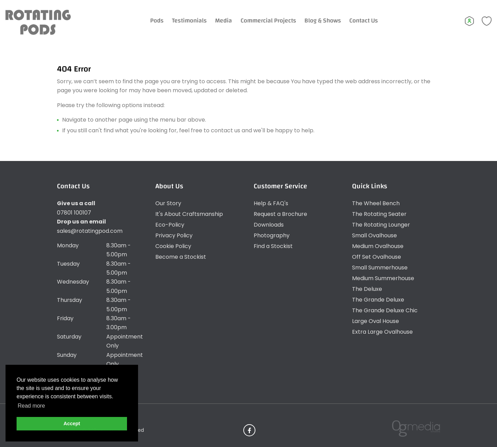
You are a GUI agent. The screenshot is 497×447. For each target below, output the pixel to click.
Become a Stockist (180, 257)
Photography (272, 235)
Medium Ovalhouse (377, 246)
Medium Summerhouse (383, 278)
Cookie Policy (173, 246)
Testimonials (189, 20)
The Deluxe (367, 289)
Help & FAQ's (271, 203)
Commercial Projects (268, 20)
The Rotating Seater (379, 214)
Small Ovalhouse (374, 235)
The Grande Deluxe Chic (385, 310)
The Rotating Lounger (381, 225)
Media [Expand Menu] (223, 20)
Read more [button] (31, 406)
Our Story (168, 203)
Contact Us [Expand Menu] (363, 20)
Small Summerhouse (380, 268)
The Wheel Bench (376, 203)
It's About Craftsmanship (189, 214)
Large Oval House (375, 321)
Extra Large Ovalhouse (382, 332)
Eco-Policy (169, 225)
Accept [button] (72, 423)
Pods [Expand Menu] (157, 20)
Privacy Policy (174, 235)
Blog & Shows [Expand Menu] (322, 20)
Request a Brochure (280, 214)
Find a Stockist (273, 246)
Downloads (269, 225)
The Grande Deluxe (378, 300)
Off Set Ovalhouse (376, 257)
